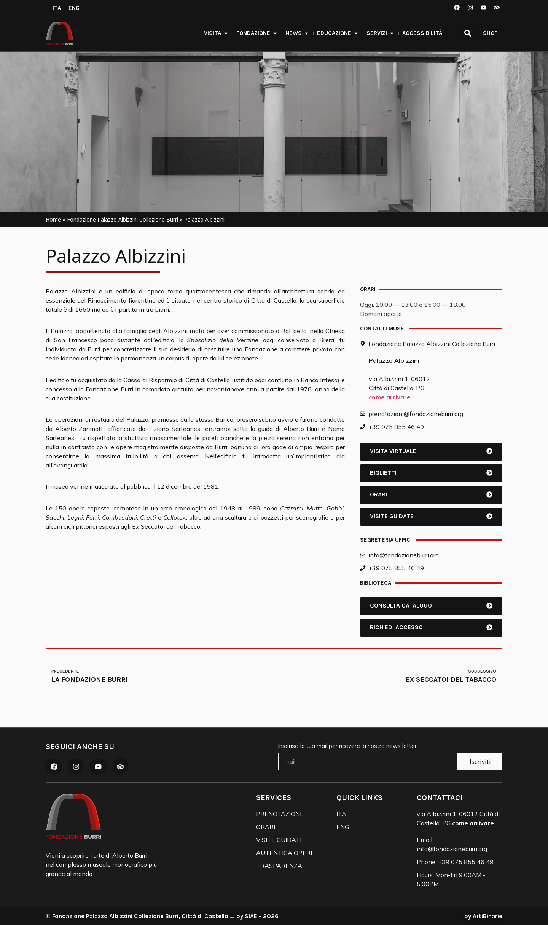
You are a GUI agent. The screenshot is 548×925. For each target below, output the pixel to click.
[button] (467, 33)
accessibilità (422, 33)
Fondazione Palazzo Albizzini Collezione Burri (122, 219)
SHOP (490, 33)
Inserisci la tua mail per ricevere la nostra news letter (347, 746)
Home (53, 219)
